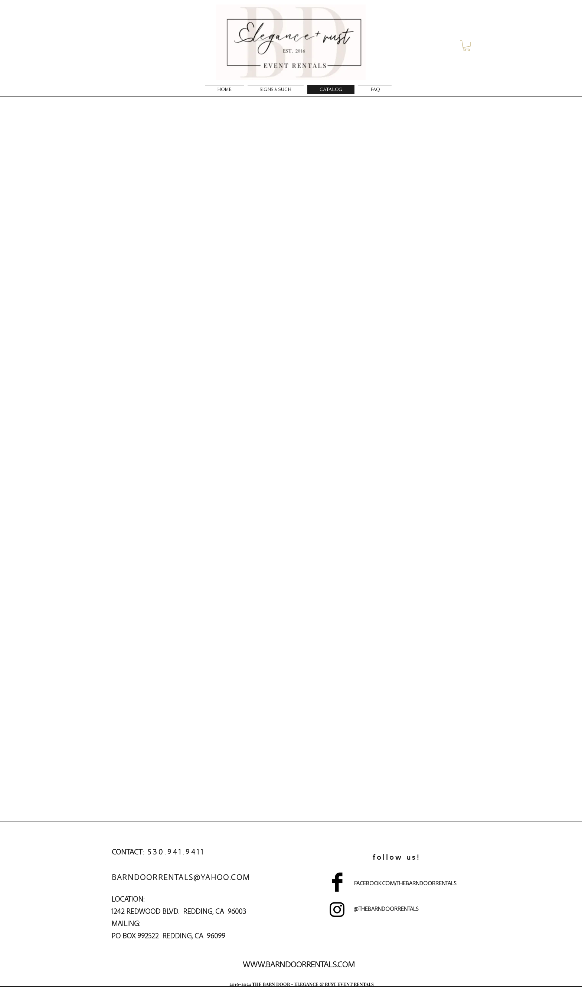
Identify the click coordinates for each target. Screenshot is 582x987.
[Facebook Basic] (337, 882)
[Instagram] (337, 909)
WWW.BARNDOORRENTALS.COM (299, 964)
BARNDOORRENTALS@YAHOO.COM (181, 877)
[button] (466, 45)
